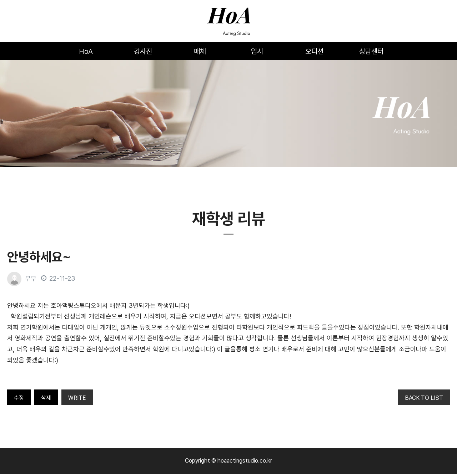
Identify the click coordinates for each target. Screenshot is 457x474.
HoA (86, 51)
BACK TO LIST (424, 397)
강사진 (143, 51)
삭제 (46, 397)
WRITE (77, 397)
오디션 (314, 51)
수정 (19, 397)
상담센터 (371, 51)
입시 (257, 51)
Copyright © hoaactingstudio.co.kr (228, 460)
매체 (200, 51)
